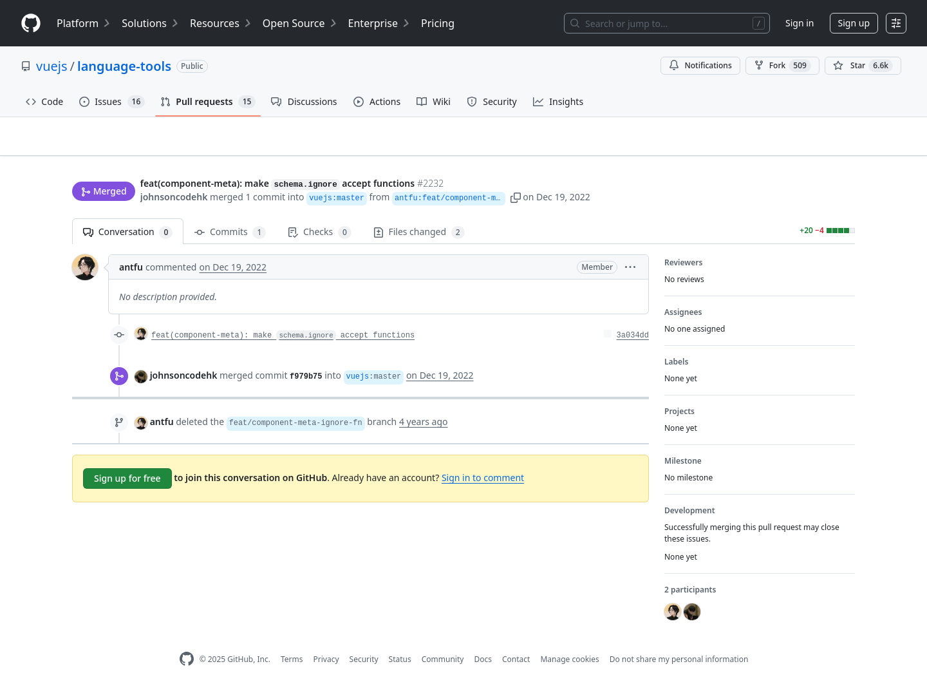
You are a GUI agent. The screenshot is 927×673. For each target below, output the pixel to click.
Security (364, 639)
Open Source (300, 23)
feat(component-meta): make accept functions (283, 315)
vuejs (52, 66)
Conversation (128, 212)
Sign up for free (127, 458)
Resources (221, 23)
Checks (319, 212)
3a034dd (633, 315)
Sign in (799, 23)
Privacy (326, 639)
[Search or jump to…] (667, 23)
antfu (131, 247)
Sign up (854, 23)
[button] (568, 172)
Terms (292, 639)
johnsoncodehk (174, 172)
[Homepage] (31, 23)
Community (443, 639)
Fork (782, 65)
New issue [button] (815, 145)
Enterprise (379, 23)
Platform (84, 23)
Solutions (151, 23)
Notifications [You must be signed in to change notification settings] (700, 65)
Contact (516, 639)
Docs (483, 639)
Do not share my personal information (679, 639)
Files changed (419, 212)
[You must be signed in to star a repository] (863, 66)
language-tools (124, 66)
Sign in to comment (483, 457)
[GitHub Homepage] (186, 639)
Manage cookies (569, 639)
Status (400, 639)
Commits (230, 212)
